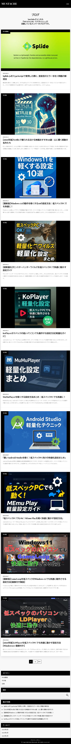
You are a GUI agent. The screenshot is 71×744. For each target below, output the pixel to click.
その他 (4, 681)
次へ (39, 662)
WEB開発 (5, 677)
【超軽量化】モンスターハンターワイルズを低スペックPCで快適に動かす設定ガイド (28, 716)
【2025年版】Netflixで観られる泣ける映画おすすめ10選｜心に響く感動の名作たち (28, 709)
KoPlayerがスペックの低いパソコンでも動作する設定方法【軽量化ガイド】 (26, 719)
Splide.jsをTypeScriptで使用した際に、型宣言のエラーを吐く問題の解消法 (26, 706)
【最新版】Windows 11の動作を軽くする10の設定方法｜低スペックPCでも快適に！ (29, 713)
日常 (3, 684)
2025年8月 (5, 730)
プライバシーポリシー (35, 740)
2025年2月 (5, 736)
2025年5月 (5, 733)
